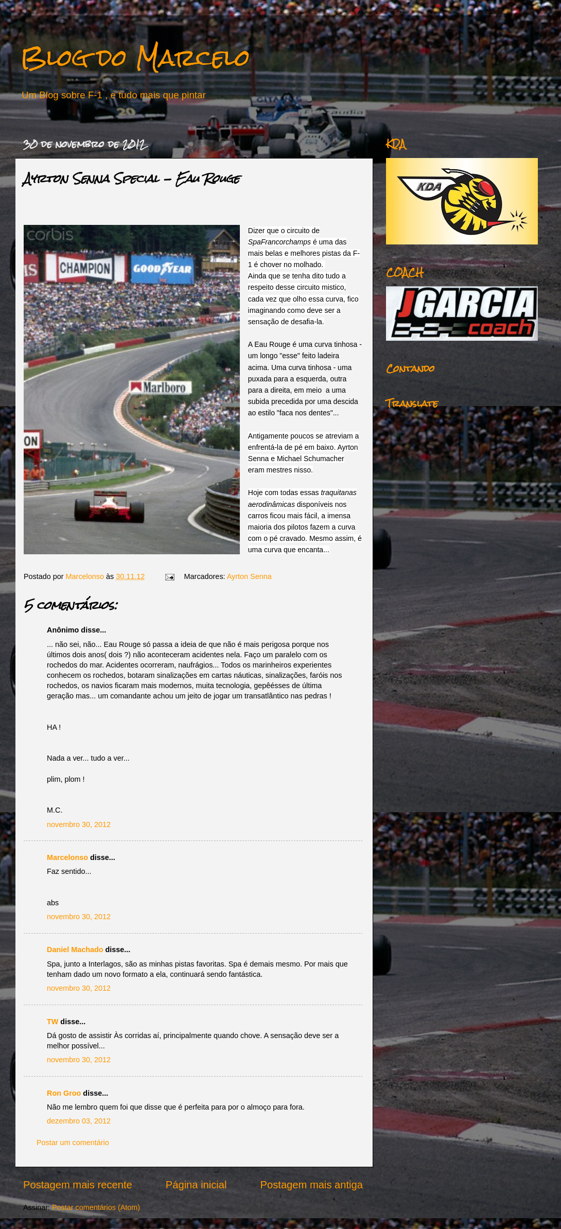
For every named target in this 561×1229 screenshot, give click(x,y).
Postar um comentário (73, 1142)
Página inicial (196, 1184)
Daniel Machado (75, 949)
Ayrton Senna (249, 576)
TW (52, 1021)
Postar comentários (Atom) (96, 1207)
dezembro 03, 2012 (79, 1121)
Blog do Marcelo (135, 57)
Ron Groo (64, 1093)
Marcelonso (86, 576)
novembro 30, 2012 (79, 824)
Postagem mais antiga (311, 1184)
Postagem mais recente (77, 1184)
